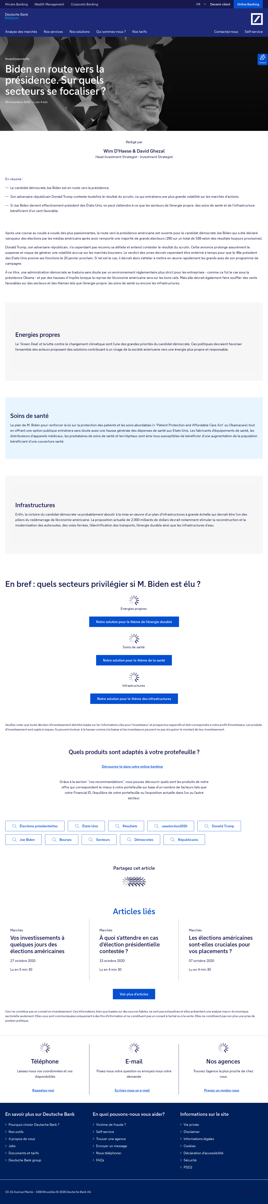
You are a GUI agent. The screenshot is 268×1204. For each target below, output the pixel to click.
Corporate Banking (84, 4)
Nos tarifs (139, 31)
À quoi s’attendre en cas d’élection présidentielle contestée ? (129, 945)
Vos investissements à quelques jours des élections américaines (37, 945)
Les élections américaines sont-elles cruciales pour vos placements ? (221, 945)
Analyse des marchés (21, 31)
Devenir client (220, 4)
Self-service (254, 31)
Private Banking (16, 4)
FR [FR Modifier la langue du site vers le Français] (198, 4)
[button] (53, 32)
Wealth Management (49, 4)
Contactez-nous (226, 31)
